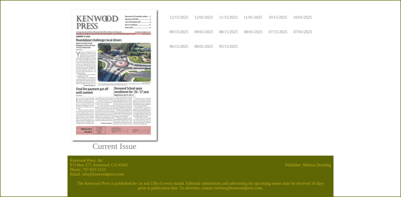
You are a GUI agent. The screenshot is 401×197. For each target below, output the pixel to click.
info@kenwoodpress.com (103, 174)
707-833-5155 (94, 169)
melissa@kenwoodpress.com (238, 188)
